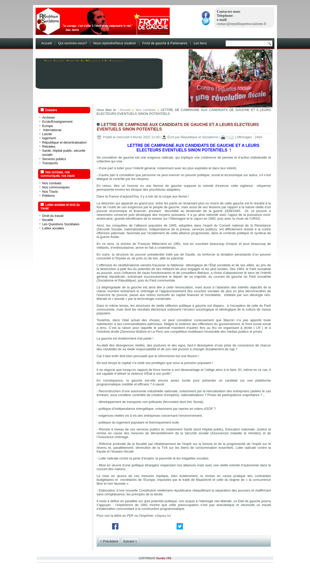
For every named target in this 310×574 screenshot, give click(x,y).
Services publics (54, 159)
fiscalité (47, 220)
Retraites (48, 146)
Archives (48, 117)
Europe (47, 126)
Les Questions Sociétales (61, 224)
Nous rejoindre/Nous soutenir (114, 43)
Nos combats (51, 183)
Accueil (46, 43)
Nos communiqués (56, 187)
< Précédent (109, 541)
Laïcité (47, 134)
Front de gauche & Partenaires (164, 43)
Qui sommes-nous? (72, 43)
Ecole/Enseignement (57, 121)
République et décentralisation (64, 142)
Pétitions (48, 196)
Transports (50, 163)
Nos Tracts (50, 191)
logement (49, 138)
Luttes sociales (53, 228)
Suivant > (130, 541)
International (51, 130)
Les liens (200, 43)
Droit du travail (53, 216)
